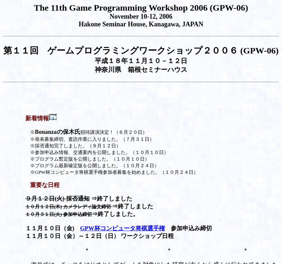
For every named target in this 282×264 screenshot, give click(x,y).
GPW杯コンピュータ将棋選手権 (122, 228)
